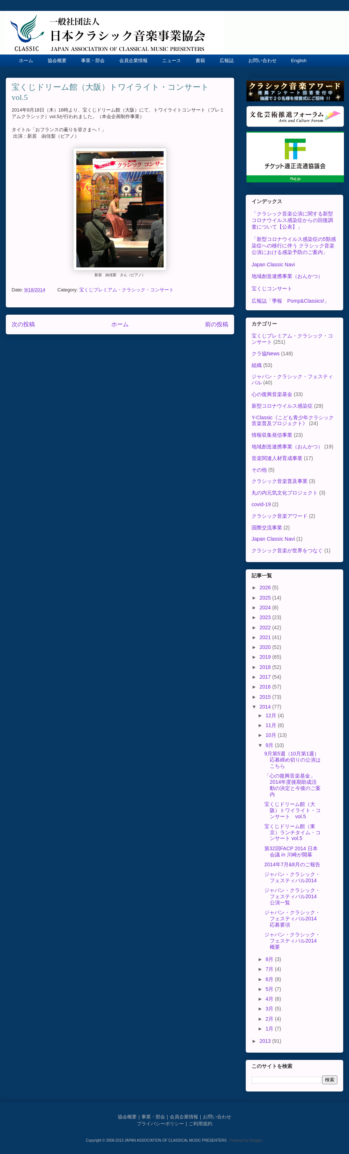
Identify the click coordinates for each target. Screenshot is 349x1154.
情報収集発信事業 (272, 435)
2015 (266, 697)
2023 (266, 617)
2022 (266, 627)
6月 (270, 979)
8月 (270, 959)
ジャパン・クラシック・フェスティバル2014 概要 (293, 941)
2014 (266, 707)
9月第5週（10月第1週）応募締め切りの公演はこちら (292, 760)
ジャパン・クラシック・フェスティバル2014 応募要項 (293, 918)
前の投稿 (216, 324)
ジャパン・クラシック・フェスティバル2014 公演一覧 (293, 896)
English (299, 60)
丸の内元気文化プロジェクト (285, 493)
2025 (266, 598)
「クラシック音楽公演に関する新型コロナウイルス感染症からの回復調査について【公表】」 (292, 220)
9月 (270, 745)
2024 (266, 607)
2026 (266, 587)
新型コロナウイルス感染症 (282, 406)
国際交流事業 (267, 527)
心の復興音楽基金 (272, 394)
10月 (271, 735)
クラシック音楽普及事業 (280, 481)
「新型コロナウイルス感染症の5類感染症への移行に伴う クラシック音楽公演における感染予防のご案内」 (294, 245)
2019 (266, 657)
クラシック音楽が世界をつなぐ (287, 550)
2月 (270, 1019)
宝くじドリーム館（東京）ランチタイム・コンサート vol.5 (292, 832)
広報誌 (227, 60)
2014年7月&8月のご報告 (292, 864)
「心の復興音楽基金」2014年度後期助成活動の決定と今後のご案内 (292, 785)
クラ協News (266, 353)
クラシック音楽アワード (280, 516)
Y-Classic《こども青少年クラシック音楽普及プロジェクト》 (293, 421)
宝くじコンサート (272, 288)
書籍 (200, 60)
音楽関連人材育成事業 (277, 458)
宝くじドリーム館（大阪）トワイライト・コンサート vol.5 (292, 810)
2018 (266, 667)
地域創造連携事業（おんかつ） (287, 276)
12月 (271, 715)
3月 (270, 1009)
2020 (266, 647)
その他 (259, 470)
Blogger (256, 1140)
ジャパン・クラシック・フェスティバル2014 (292, 877)
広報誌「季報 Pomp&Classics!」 (290, 301)
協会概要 (57, 60)
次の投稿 (23, 324)
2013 (266, 1041)
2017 (266, 677)
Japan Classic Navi (273, 264)
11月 (271, 725)
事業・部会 (93, 60)
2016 (266, 687)
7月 (270, 969)
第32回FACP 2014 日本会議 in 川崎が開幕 (291, 852)
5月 (270, 989)
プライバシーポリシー (160, 1123)
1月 (270, 1029)
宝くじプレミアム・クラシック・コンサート (126, 289)
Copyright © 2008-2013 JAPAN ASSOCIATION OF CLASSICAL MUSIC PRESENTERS (157, 1140)
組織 (257, 365)
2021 (266, 637)
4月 (270, 999)
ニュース (171, 60)
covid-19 (261, 504)
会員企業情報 (133, 60)
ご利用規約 (200, 1123)
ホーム (26, 60)
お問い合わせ (262, 60)
